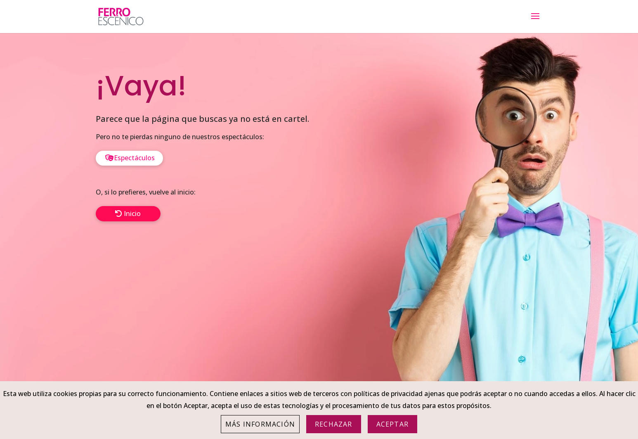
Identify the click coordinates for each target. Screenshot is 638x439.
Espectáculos (134, 157)
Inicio (132, 213)
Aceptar (392, 424)
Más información (260, 424)
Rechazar (333, 424)
